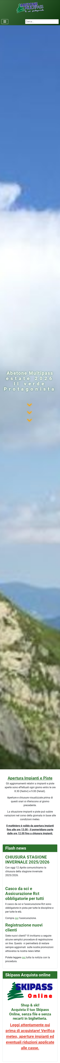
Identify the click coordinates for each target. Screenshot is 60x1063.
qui (16, 918)
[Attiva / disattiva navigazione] (4, 21)
